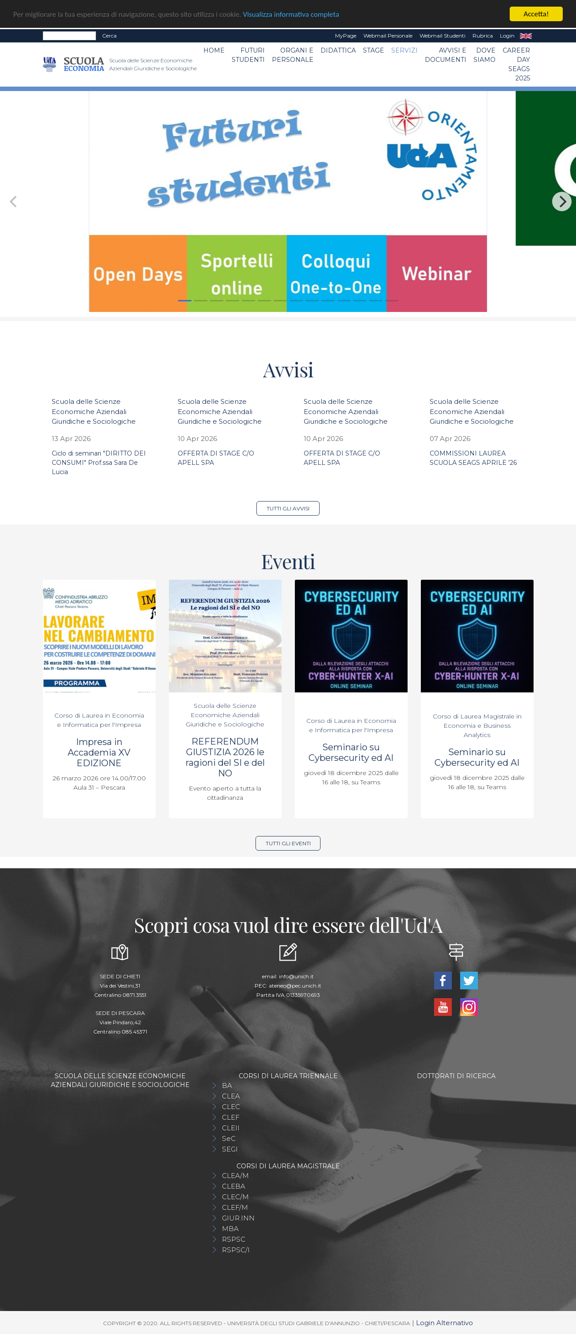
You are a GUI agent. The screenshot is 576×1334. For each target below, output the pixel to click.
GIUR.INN (238, 1218)
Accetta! (536, 14)
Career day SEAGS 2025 (516, 64)
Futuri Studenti (248, 55)
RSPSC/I (236, 1250)
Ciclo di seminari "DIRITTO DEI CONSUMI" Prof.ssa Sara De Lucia (99, 462)
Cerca (109, 35)
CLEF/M (235, 1207)
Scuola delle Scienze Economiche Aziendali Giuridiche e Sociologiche (94, 411)
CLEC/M (235, 1197)
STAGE (373, 50)
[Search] (69, 35)
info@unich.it (296, 976)
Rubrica (483, 35)
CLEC (231, 1106)
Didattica (338, 50)
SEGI (230, 1149)
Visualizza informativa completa (291, 14)
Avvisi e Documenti (445, 55)
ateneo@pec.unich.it (295, 985)
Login (507, 35)
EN (526, 36)
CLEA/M (235, 1175)
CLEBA (233, 1186)
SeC (229, 1138)
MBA (230, 1228)
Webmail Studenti (442, 35)
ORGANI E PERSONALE (292, 55)
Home (214, 50)
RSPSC (233, 1239)
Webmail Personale (387, 35)
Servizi (404, 50)
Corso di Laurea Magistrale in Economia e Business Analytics (477, 725)
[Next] (562, 201)
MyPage (345, 35)
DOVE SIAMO (484, 55)
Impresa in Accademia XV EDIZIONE (99, 752)
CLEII (231, 1128)
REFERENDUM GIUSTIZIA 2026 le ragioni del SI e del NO (225, 757)
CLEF (231, 1117)
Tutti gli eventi (288, 843)
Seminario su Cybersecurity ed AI (351, 752)
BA (227, 1085)
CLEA (231, 1096)
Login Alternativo (444, 1323)
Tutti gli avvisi (288, 508)
